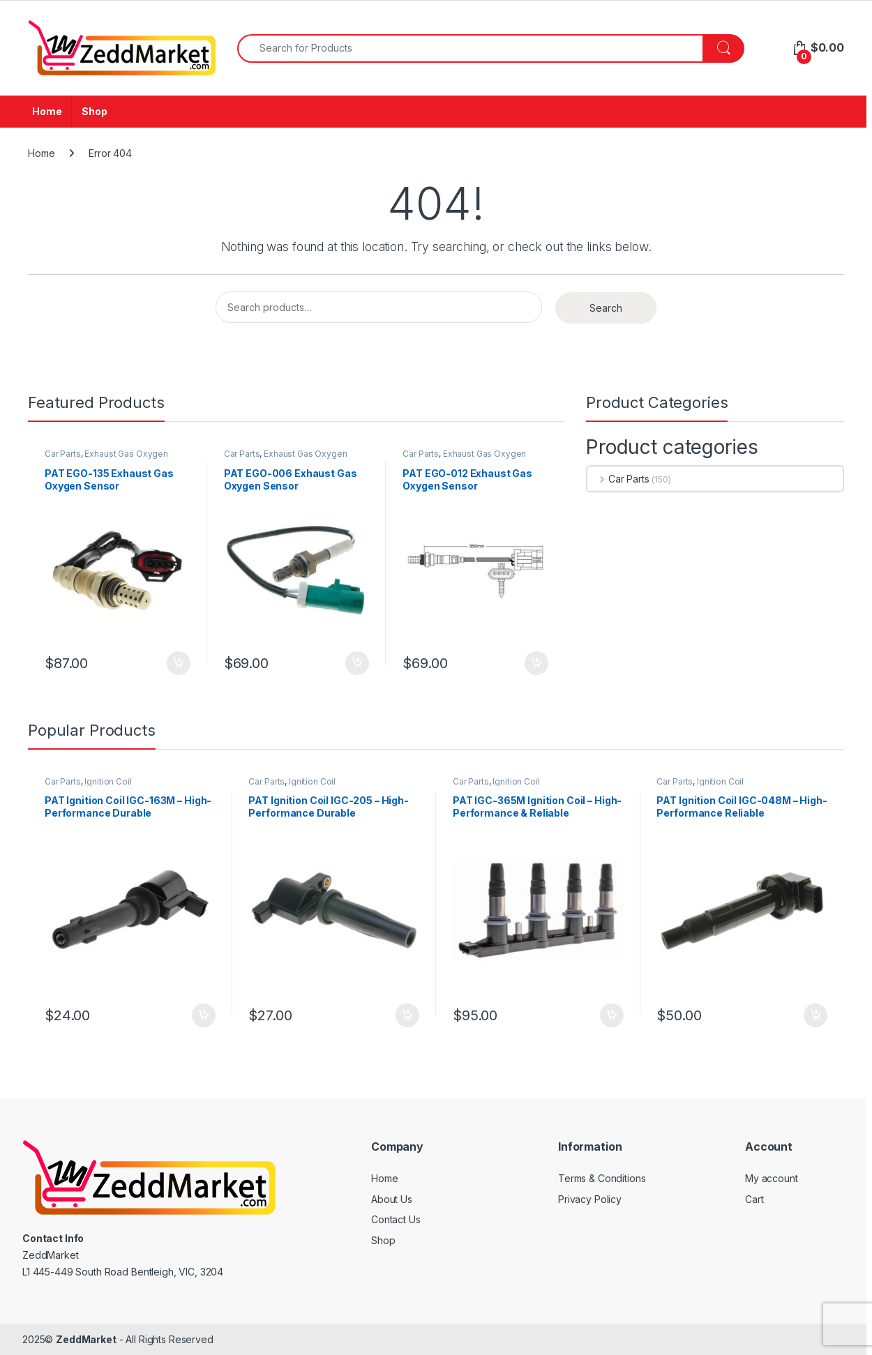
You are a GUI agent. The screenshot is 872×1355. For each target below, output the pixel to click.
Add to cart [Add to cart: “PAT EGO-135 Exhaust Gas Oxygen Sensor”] (178, 663)
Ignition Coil (107, 781)
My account (771, 1178)
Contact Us (396, 1219)
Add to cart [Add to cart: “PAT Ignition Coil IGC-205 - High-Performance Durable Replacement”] (407, 1015)
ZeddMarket (86, 1339)
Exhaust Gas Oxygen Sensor (106, 458)
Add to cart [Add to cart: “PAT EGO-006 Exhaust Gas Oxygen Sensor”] (357, 663)
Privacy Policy (590, 1199)
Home (46, 111)
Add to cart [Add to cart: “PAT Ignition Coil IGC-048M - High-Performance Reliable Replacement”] (815, 1015)
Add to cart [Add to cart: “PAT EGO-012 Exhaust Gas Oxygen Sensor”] (536, 663)
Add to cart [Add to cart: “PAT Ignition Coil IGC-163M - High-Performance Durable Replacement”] (204, 1015)
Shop (94, 111)
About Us (391, 1199)
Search (605, 308)
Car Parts (63, 453)
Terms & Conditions (601, 1178)
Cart (754, 1199)
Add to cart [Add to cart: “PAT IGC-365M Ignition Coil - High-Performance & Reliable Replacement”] (612, 1015)
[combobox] (470, 48)
